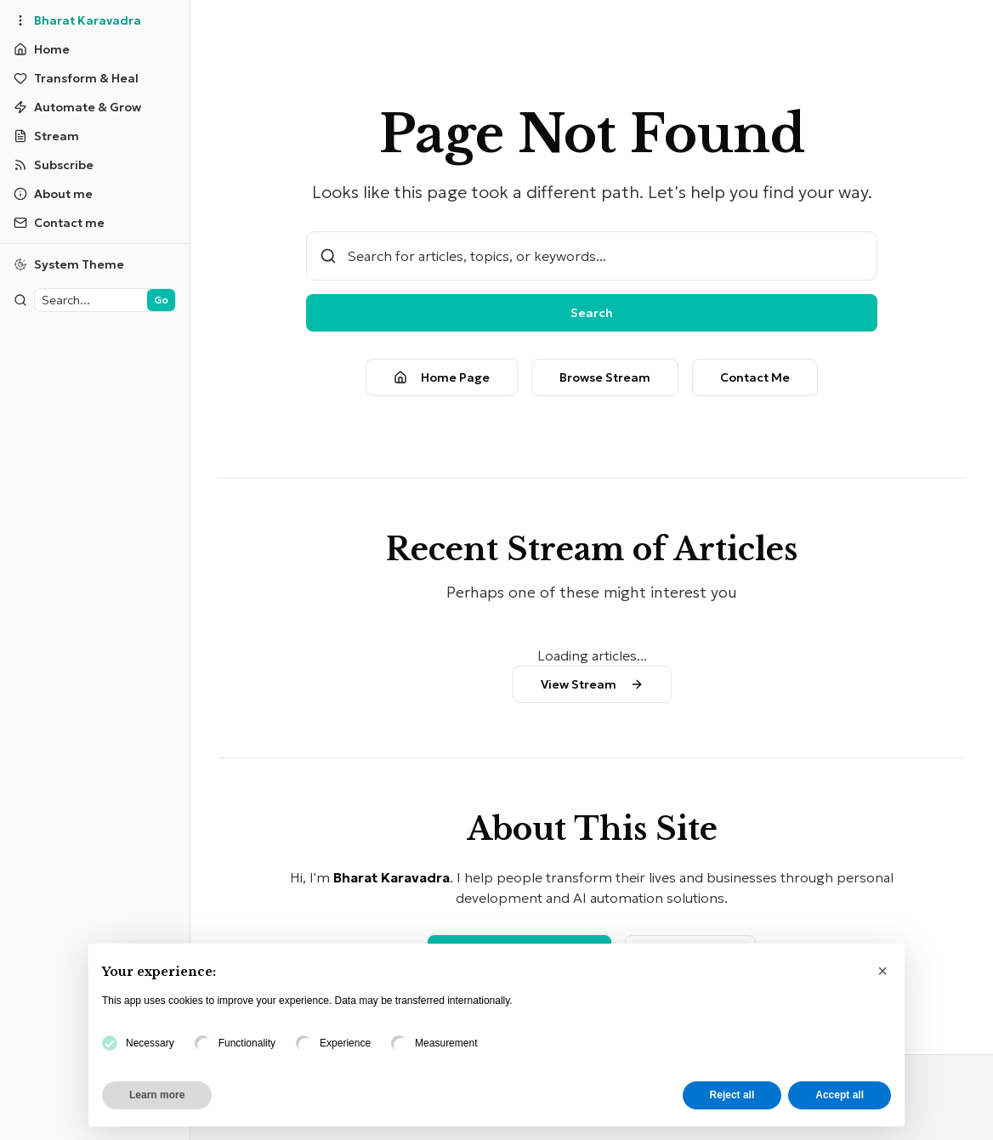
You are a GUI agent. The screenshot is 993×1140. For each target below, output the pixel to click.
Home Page (425, 377)
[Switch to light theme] (78, 264)
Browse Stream (587, 377)
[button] (882, 970)
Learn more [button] (156, 1095)
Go (128, 299)
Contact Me (738, 377)
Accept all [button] (839, 1095)
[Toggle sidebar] (20, 20)
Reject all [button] (732, 1095)
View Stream (575, 684)
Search (574, 312)
